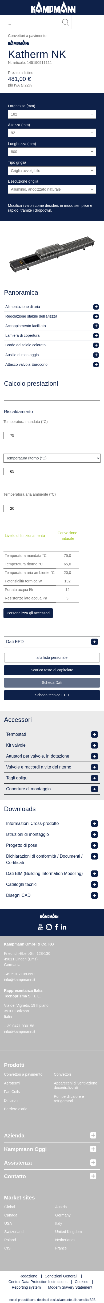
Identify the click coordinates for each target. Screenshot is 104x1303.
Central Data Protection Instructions (38, 1282)
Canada (10, 1215)
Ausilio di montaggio (22, 355)
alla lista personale (52, 657)
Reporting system (26, 1287)
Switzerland (13, 1232)
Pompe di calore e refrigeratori (69, 1098)
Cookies (81, 1282)
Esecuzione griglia (23, 181)
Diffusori (11, 1100)
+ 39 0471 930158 (19, 1026)
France (61, 1248)
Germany (63, 1215)
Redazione (28, 1276)
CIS (7, 1248)
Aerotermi (12, 1083)
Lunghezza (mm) (22, 144)
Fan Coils (12, 1092)
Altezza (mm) (19, 125)
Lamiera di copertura (22, 335)
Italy (58, 1223)
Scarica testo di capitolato (52, 670)
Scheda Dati (52, 682)
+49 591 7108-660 (19, 974)
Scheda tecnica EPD (52, 695)
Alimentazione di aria (22, 307)
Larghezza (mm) (21, 106)
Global (9, 1207)
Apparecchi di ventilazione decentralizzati (75, 1085)
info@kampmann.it (19, 979)
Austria (61, 1207)
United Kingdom (68, 1232)
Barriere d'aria (15, 1109)
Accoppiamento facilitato (25, 326)
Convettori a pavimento (23, 1074)
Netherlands (65, 1240)
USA (8, 1223)
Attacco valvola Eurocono (26, 364)
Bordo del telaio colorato (25, 345)
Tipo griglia (17, 162)
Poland (10, 1240)
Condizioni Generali (61, 1276)
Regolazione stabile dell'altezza (31, 316)
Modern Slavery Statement (70, 1287)
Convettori (62, 1074)
